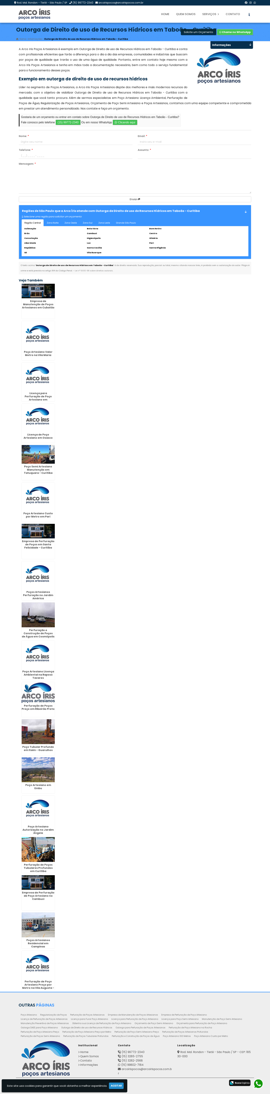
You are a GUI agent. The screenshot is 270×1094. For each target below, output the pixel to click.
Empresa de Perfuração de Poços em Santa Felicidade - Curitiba (38, 544)
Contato (233, 14)
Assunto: (144, 150)
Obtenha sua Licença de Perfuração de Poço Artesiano (101, 1023)
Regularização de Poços (53, 1014)
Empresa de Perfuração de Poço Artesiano (184, 1014)
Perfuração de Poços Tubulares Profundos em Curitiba (38, 868)
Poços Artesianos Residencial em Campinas (38, 943)
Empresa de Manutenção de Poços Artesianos (133, 1014)
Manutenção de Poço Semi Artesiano (222, 1018)
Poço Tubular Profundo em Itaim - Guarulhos (38, 748)
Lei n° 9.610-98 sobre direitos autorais (94, 270)
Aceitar (116, 1085)
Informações (89, 1065)
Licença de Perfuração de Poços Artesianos (44, 1018)
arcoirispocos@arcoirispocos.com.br (121, 2)
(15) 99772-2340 (83, 2)
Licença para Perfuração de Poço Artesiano (134, 1018)
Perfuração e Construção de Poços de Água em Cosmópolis (38, 633)
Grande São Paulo (126, 222)
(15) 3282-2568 (132, 1060)
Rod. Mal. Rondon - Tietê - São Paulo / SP (42, 2)
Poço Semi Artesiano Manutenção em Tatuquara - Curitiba (38, 470)
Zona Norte (53, 222)
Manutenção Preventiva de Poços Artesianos (45, 1023)
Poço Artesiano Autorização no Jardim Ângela (38, 830)
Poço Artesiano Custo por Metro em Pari (38, 514)
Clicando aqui (125, 122)
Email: (142, 136)
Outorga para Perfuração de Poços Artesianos (140, 1027)
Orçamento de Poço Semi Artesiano (154, 1023)
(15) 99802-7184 (132, 1065)
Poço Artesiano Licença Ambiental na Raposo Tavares (38, 674)
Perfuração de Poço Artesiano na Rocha (190, 1027)
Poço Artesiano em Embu (38, 786)
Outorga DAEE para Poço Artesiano (39, 1027)
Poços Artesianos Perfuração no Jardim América (38, 595)
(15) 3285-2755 (132, 1056)
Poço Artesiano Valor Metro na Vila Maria (38, 353)
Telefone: (26, 150)
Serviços (210, 14)
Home (165, 14)
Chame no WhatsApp (235, 32)
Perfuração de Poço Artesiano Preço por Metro (86, 1031)
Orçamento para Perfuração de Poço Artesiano (201, 1023)
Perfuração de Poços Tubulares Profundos (85, 1035)
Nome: (24, 136)
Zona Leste (104, 222)
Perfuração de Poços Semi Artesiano (40, 1035)
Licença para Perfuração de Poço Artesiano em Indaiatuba (38, 398)
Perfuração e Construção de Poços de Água (136, 1035)
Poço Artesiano (29, 1014)
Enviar (135, 199)
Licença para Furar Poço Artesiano (89, 1018)
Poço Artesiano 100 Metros (177, 1035)
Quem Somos (186, 14)
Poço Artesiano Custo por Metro (211, 1035)
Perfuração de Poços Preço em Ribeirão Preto (38, 707)
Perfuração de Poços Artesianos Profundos (185, 1031)
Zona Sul (87, 222)
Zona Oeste (71, 222)
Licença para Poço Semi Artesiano (180, 1018)
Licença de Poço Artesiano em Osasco (38, 436)
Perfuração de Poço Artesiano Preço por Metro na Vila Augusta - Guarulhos (38, 986)
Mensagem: (27, 164)
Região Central (32, 222)
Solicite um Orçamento (198, 32)
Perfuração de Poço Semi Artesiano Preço (137, 1031)
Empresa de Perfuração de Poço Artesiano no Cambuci (38, 896)
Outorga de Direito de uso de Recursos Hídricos (86, 1027)
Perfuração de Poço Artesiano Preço (40, 1031)
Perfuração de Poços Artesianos (87, 1014)
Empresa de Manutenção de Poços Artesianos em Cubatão (38, 304)
